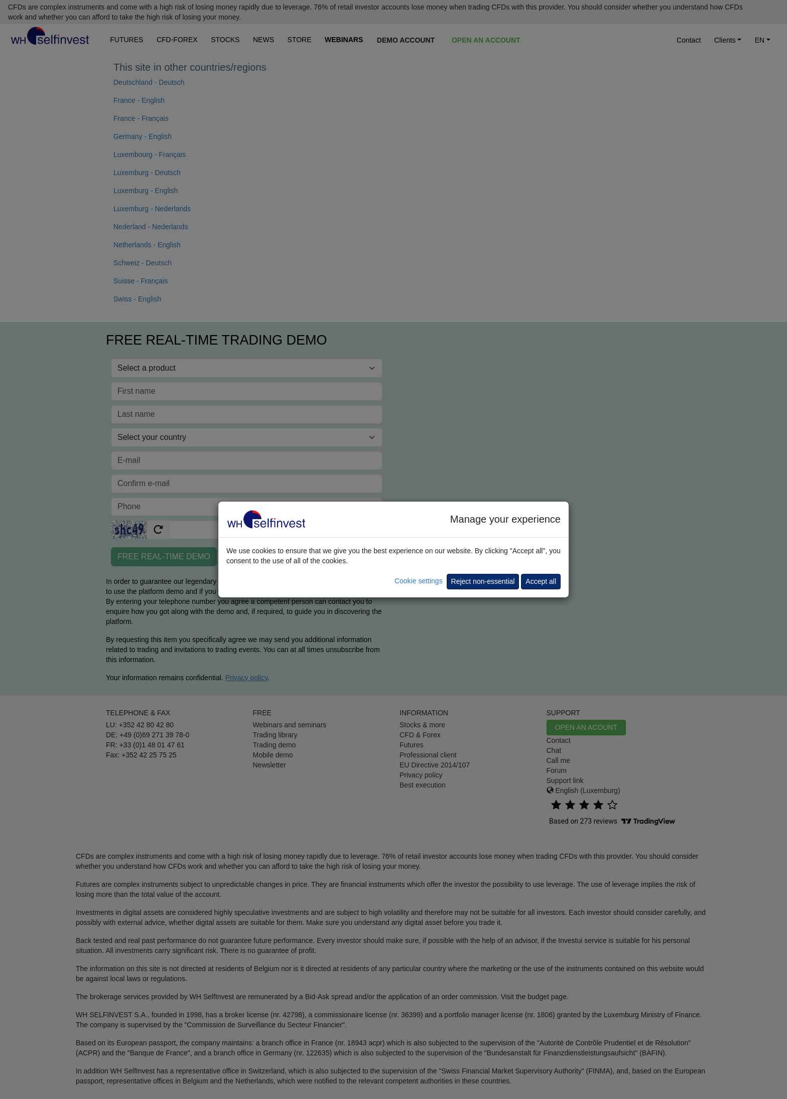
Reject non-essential (483, 581)
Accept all (541, 581)
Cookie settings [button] (419, 581)
